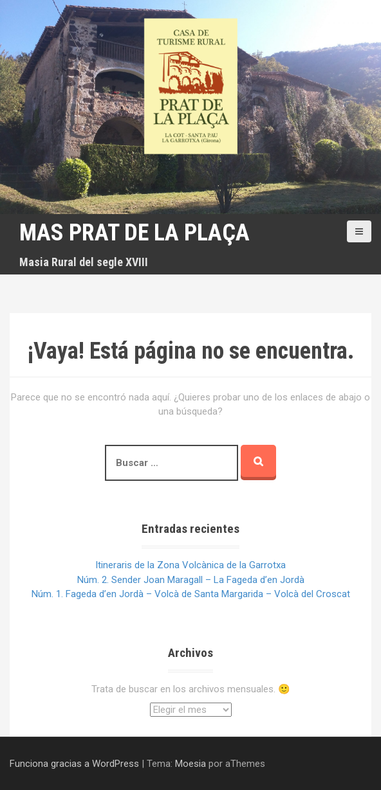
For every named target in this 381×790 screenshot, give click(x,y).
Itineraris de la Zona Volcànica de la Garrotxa (190, 565)
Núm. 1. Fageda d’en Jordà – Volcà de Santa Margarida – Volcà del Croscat (191, 594)
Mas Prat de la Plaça (134, 232)
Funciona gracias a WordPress (74, 763)
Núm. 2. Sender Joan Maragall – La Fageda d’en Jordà (190, 580)
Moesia (190, 763)
